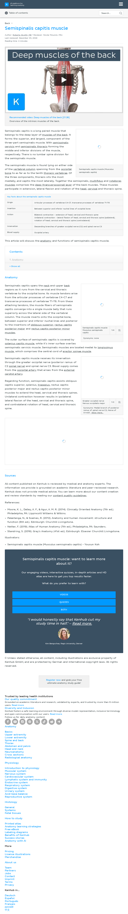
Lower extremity (16, 737)
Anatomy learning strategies (23, 826)
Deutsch (10, 895)
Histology (11, 802)
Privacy (9, 885)
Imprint (9, 879)
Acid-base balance (16, 794)
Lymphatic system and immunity (26, 779)
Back (7, 23)
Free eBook (12, 829)
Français (10, 904)
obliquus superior (42, 325)
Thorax (9, 743)
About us (10, 862)
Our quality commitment (21, 699)
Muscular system (15, 771)
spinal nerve (16, 366)
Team (8, 867)
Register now (53, 680)
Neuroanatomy (14, 752)
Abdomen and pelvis (18, 746)
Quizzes (64, 602)
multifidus (96, 181)
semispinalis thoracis (34, 146)
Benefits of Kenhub (17, 835)
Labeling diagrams (16, 832)
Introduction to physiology (22, 768)
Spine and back (14, 740)
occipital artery (26, 370)
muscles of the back (55, 135)
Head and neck (14, 749)
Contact (10, 876)
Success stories (14, 838)
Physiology (12, 763)
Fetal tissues (13, 813)
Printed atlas (13, 823)
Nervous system (15, 774)
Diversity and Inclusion (19, 708)
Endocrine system (16, 782)
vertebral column (24, 169)
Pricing (9, 851)
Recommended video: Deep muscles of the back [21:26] (39, 117)
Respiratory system (17, 785)
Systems (10, 810)
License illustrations (17, 854)
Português (11, 901)
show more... (97, 413)
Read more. (82, 623)
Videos (64, 595)
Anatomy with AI (15, 841)
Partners (10, 870)
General (9, 807)
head (83, 189)
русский (9, 907)
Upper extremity (15, 734)
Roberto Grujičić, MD (22, 35)
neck (46, 285)
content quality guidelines (69, 495)
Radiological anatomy (18, 757)
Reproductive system (18, 797)
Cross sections (14, 755)
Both (64, 610)
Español (9, 898)
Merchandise (13, 857)
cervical (92, 189)
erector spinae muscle (77, 351)
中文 (7, 910)
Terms (9, 882)
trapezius (44, 385)
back (67, 285)
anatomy (45, 241)
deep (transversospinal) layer (53, 185)
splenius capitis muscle (19, 343)
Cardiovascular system (19, 777)
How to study (13, 818)
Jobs (8, 873)
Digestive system (16, 788)
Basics (9, 732)
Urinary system (14, 791)
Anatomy (17, 260)
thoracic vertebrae (55, 173)
